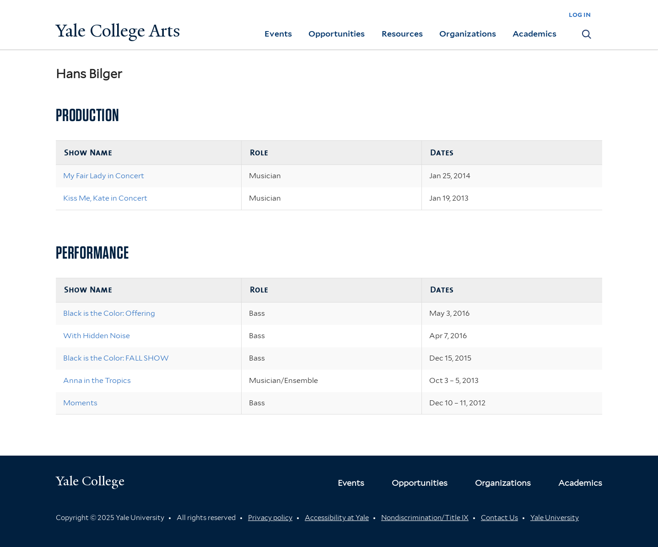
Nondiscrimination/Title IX (425, 518)
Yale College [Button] (90, 481)
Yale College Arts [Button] (118, 31)
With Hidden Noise (96, 335)
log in (580, 14)
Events (278, 33)
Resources (402, 33)
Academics (534, 33)
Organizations (467, 33)
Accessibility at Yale (337, 518)
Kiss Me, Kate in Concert (105, 198)
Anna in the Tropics (97, 380)
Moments (80, 402)
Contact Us (499, 518)
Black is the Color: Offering (109, 313)
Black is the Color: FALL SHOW (116, 358)
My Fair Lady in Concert (103, 175)
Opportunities (336, 33)
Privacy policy (270, 518)
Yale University (554, 518)
